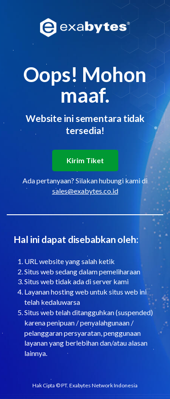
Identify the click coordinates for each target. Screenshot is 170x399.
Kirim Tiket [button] (85, 160)
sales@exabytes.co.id (85, 190)
